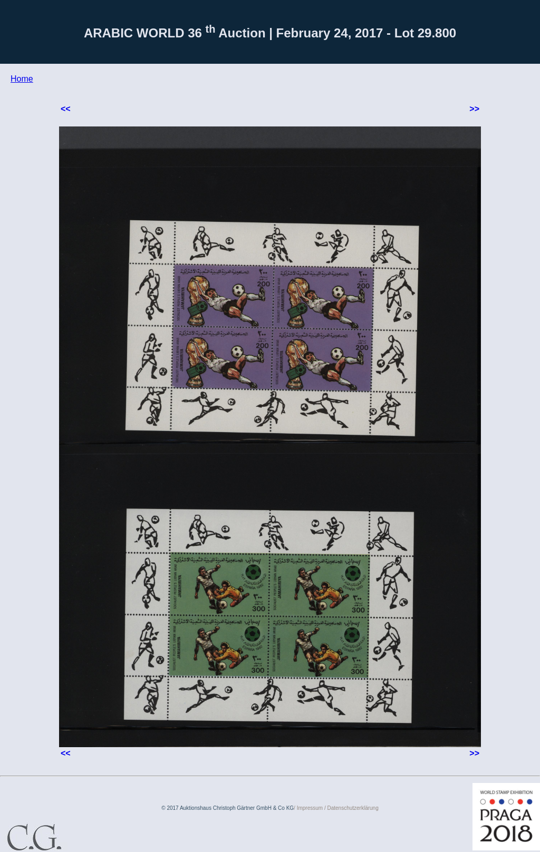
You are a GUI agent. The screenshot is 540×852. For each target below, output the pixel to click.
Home (22, 78)
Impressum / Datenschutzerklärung (338, 808)
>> (474, 108)
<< (66, 108)
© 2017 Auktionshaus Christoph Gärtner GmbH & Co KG (227, 808)
